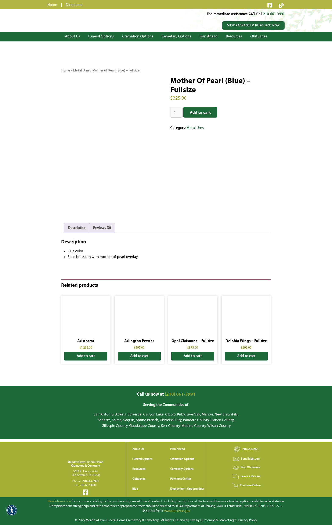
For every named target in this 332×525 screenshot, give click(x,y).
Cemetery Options (176, 36)
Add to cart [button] (86, 356)
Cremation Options (137, 36)
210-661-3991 (274, 14)
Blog (135, 489)
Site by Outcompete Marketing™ (213, 520)
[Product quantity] (176, 112)
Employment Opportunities (187, 489)
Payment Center (180, 479)
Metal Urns (81, 70)
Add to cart (200, 112)
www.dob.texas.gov (176, 511)
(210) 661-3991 (166, 394)
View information (59, 501)
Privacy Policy (247, 520)
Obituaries (258, 36)
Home (65, 70)
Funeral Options (101, 36)
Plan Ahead (208, 36)
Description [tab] (77, 228)
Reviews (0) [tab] (102, 228)
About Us (72, 36)
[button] (11, 513)
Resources (234, 36)
